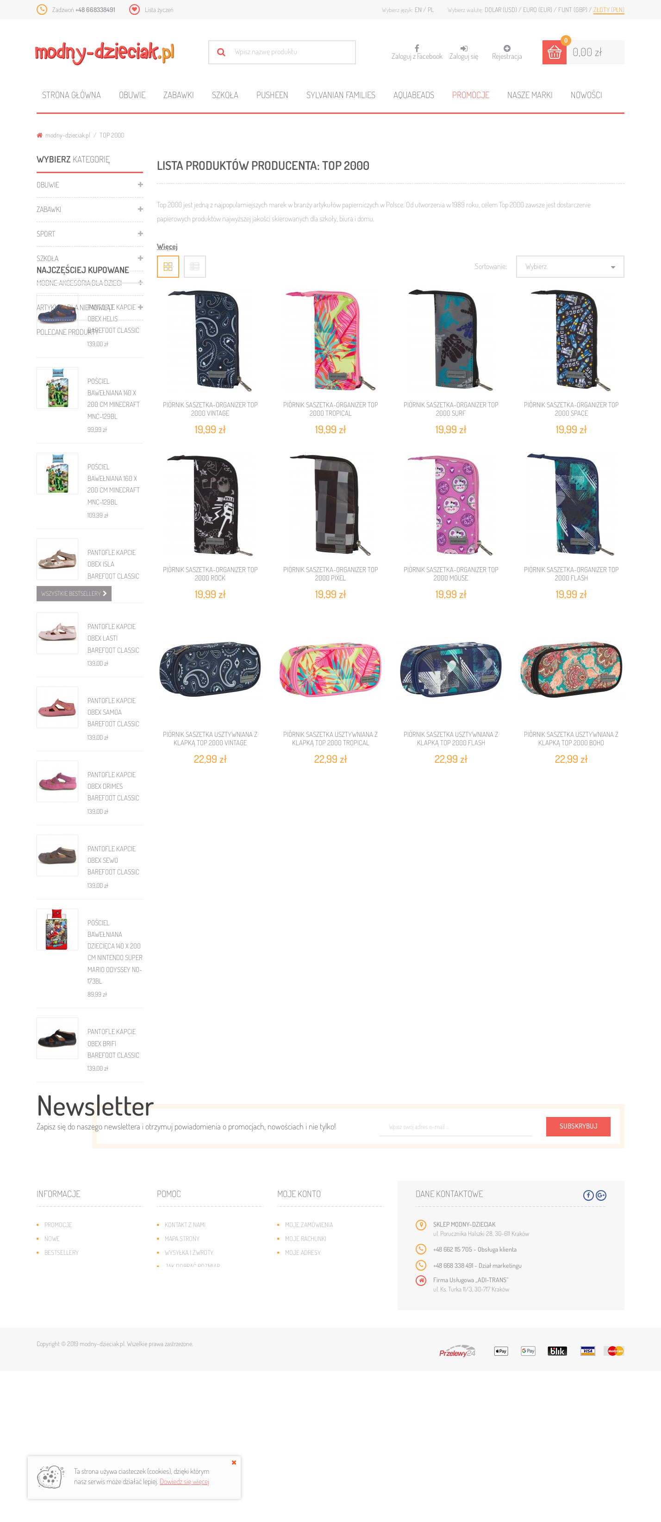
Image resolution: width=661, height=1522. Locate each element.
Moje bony (300, 1431)
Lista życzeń (159, 9)
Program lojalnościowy (78, 1417)
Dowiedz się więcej (184, 1481)
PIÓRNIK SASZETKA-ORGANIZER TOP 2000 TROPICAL (330, 409)
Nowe (52, 1389)
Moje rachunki (305, 1389)
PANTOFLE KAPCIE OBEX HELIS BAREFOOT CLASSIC (113, 413)
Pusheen (272, 94)
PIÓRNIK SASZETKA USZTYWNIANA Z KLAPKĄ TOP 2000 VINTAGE (210, 738)
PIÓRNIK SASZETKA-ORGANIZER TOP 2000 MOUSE (451, 573)
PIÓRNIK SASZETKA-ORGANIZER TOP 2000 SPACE (571, 409)
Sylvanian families (340, 94)
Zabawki (178, 94)
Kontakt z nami (185, 1375)
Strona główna (71, 94)
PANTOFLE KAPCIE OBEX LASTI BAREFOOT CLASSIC (113, 733)
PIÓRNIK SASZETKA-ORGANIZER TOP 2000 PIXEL (330, 573)
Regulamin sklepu (189, 1431)
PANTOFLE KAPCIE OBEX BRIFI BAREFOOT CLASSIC (113, 1138)
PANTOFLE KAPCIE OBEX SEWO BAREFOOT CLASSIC (113, 955)
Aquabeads (413, 94)
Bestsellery (61, 1403)
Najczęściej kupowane (83, 364)
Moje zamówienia (309, 1375)
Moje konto (299, 1344)
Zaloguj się (463, 52)
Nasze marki (530, 94)
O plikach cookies (69, 1431)
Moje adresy (303, 1403)
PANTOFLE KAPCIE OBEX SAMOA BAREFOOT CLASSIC (113, 807)
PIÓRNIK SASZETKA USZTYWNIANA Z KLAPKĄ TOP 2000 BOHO (571, 738)
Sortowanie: (491, 266)
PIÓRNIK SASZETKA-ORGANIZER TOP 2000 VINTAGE (210, 409)
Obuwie (132, 94)
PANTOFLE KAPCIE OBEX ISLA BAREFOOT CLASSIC (113, 658)
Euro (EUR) (538, 9)
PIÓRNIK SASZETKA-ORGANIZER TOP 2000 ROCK (210, 573)
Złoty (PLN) (608, 9)
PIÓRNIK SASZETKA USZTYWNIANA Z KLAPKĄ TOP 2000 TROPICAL (330, 738)
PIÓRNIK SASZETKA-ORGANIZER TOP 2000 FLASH (571, 573)
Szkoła (225, 94)
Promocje (470, 94)
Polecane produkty (68, 332)
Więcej (167, 246)
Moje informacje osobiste (322, 1417)
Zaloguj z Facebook (417, 49)
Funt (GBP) (573, 9)
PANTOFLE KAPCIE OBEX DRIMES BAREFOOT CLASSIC (113, 881)
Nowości (586, 94)
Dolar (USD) (501, 9)
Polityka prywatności (195, 1445)
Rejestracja (507, 52)
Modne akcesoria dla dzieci (79, 282)
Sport (46, 233)
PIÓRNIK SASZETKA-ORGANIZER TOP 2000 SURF (451, 409)
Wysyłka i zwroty (189, 1403)
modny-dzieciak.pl (63, 135)
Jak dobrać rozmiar (192, 1417)
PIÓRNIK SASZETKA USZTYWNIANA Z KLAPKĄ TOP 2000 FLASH (451, 738)
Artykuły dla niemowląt (75, 307)
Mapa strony (182, 1389)
